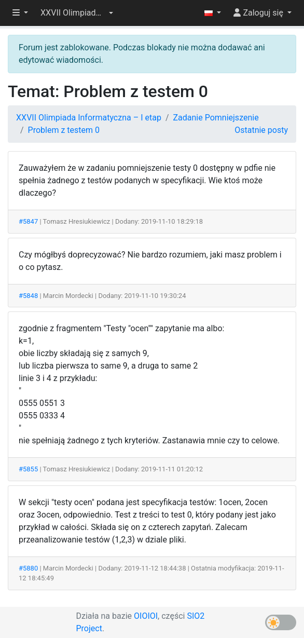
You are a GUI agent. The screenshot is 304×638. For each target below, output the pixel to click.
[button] (76, 13)
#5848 (28, 296)
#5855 (28, 469)
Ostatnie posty (261, 130)
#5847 (28, 221)
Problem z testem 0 (64, 130)
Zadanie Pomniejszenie (215, 118)
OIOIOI (146, 616)
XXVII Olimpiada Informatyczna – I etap (88, 118)
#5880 (28, 568)
